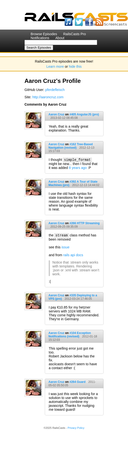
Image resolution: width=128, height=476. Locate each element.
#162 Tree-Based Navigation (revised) (70, 146)
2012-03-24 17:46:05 (78, 298)
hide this (75, 66)
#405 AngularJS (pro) (84, 114)
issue (65, 247)
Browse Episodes (44, 34)
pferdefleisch (55, 90)
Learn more (55, 66)
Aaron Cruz (56, 114)
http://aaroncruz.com (48, 97)
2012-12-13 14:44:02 (85, 185)
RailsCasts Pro (74, 34)
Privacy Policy (76, 427)
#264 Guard (77, 382)
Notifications (40, 38)
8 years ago (78, 168)
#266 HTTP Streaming (85, 223)
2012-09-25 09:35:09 (64, 226)
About (59, 38)
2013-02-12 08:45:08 (64, 118)
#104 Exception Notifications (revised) (69, 334)
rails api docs (73, 255)
